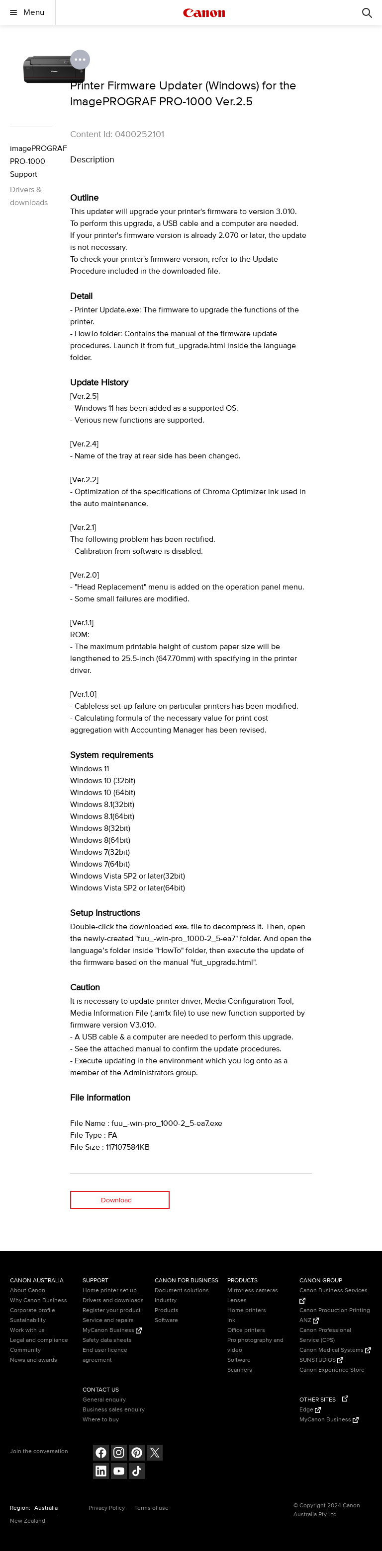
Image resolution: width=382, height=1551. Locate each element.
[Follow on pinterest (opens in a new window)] (137, 1454)
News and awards (33, 1360)
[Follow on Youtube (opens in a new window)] (119, 1472)
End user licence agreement (105, 1355)
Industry (166, 1300)
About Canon (27, 1290)
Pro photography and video (255, 1345)
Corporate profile (32, 1310)
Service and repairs (108, 1320)
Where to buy (101, 1419)
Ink (231, 1320)
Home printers (246, 1310)
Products (167, 1310)
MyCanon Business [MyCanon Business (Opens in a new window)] (112, 1330)
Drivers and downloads (113, 1300)
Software (166, 1320)
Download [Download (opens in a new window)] (116, 1200)
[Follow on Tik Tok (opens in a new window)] (137, 1472)
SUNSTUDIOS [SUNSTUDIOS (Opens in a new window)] (321, 1360)
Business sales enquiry (114, 1409)
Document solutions (182, 1290)
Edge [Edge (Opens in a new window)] (310, 1409)
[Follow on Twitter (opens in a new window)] (155, 1454)
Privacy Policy (107, 1508)
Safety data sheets (107, 1340)
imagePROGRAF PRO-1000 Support (31, 161)
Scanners (239, 1370)
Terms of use (151, 1508)
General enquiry (104, 1399)
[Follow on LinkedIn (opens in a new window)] (101, 1472)
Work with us (27, 1330)
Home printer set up (110, 1290)
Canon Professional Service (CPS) (325, 1335)
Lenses (237, 1300)
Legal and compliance (39, 1340)
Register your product (112, 1310)
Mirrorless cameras (252, 1290)
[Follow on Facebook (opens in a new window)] (101, 1454)
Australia (46, 1508)
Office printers (246, 1330)
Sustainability (28, 1320)
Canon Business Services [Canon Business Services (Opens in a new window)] (333, 1295)
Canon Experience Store (332, 1370)
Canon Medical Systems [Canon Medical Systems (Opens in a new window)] (335, 1350)
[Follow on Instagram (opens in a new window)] (119, 1454)
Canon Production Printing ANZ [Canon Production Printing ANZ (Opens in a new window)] (334, 1315)
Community (25, 1350)
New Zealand (27, 1521)
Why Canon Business (38, 1300)
